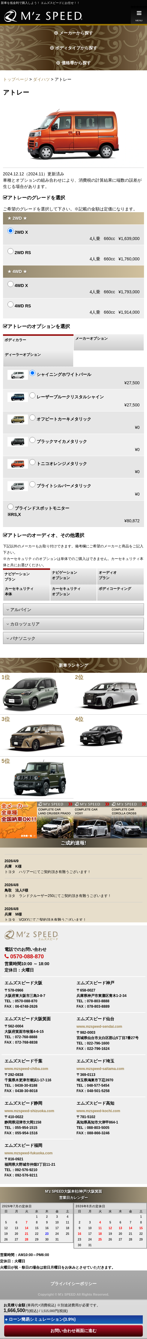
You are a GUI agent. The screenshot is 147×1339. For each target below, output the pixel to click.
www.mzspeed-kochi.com (98, 1111)
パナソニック (20, 638)
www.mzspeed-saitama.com (100, 1069)
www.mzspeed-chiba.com (26, 1069)
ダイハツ (41, 79)
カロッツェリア (23, 624)
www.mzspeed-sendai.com (99, 1026)
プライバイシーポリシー (73, 1283)
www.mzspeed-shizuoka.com (29, 1111)
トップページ (15, 79)
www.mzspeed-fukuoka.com (28, 1153)
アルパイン (18, 609)
